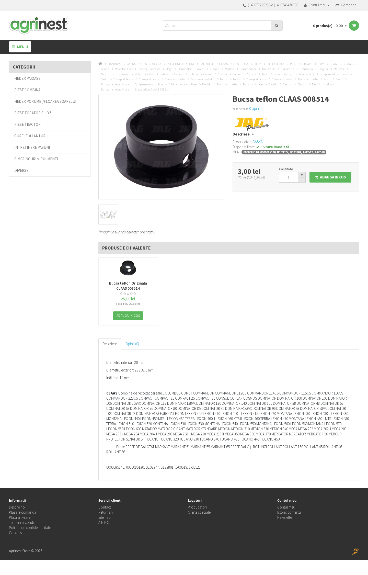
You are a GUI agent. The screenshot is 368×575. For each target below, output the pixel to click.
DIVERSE (21, 170)
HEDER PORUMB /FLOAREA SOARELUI (45, 101)
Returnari (105, 512)
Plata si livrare (19, 517)
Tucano (214, 69)
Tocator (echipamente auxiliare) (294, 74)
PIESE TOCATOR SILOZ (32, 112)
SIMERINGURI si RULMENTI (36, 158)
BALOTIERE (207, 64)
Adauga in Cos (330, 177)
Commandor (248, 69)
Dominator (185, 69)
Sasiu (104, 79)
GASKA (131, 64)
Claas (321, 64)
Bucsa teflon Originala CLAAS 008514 (128, 286)
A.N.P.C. (104, 522)
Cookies (15, 532)
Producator (114, 64)
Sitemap (104, 517)
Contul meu (286, 507)
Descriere (109, 343)
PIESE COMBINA (27, 89)
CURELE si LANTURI (30, 135)
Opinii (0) (132, 343)
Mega (169, 69)
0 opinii (254, 108)
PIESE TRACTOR (27, 124)
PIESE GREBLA (275, 64)
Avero (200, 69)
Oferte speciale (199, 512)
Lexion (105, 69)
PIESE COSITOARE (301, 64)
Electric (206, 84)
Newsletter (285, 517)
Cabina (164, 74)
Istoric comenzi (289, 512)
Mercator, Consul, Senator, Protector (137, 69)
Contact (104, 507)
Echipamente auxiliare (334, 74)
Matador (339, 69)
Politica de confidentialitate (30, 527)
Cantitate (286, 169)
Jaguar (323, 69)
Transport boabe (123, 79)
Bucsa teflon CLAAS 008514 (152, 89)
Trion (265, 74)
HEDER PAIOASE (27, 78)
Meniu (20, 46)
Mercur (105, 74)
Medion (229, 69)
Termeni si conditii (22, 522)
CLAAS (223, 64)
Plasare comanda (22, 512)
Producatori (197, 507)
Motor (138, 74)
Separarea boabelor (202, 79)
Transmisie (268, 69)
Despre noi (17, 507)
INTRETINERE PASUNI (32, 147)
